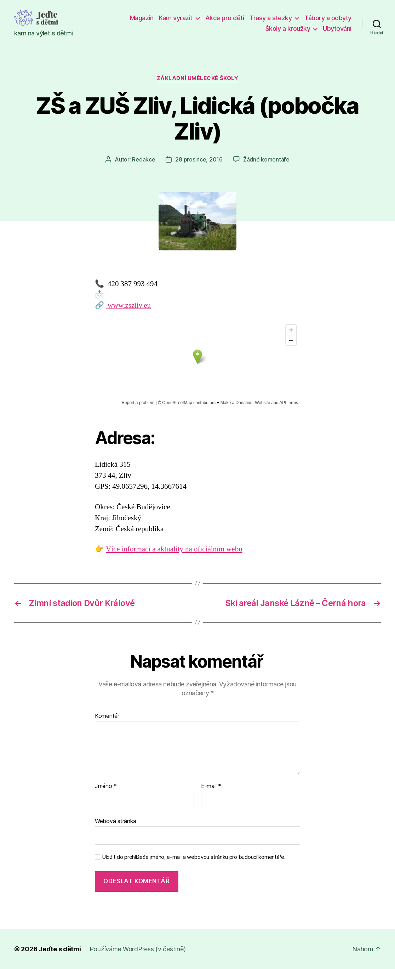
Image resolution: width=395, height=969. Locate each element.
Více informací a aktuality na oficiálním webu (174, 549)
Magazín (142, 18)
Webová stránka (115, 820)
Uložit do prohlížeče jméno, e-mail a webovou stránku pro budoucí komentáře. (194, 857)
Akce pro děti (224, 18)
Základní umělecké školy (198, 78)
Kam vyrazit (176, 18)
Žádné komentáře (266, 159)
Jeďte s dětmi (60, 949)
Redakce (143, 159)
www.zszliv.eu (128, 305)
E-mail (211, 786)
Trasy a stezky (271, 18)
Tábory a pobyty (327, 18)
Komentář (107, 716)
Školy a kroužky (287, 28)
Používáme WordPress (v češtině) (138, 949)
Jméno (106, 786)
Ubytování (337, 28)
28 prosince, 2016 (198, 159)
